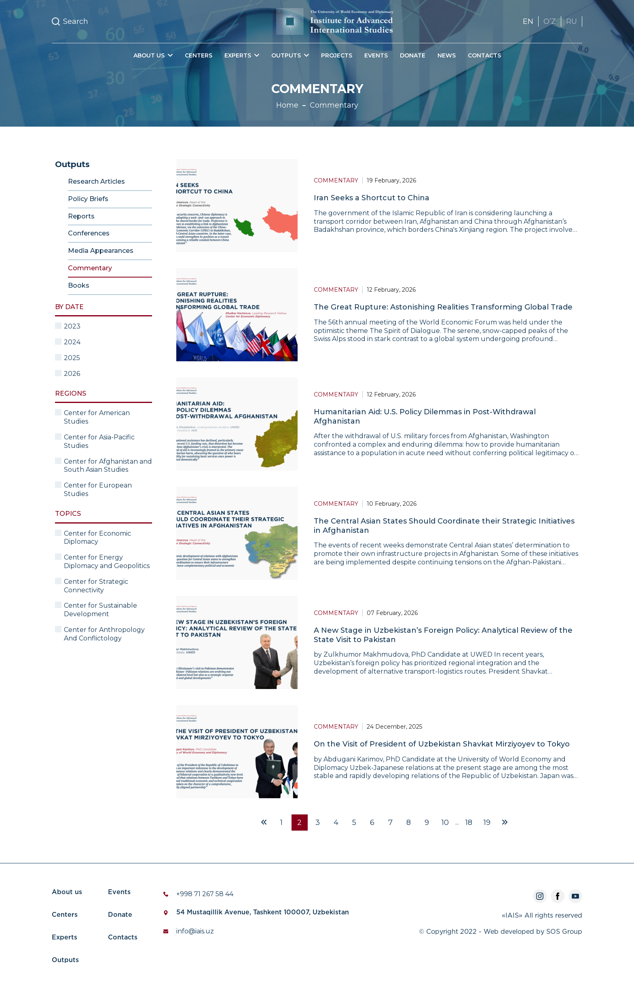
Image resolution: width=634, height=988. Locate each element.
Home (287, 105)
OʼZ (549, 21)
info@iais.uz (195, 931)
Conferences (89, 233)
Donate (412, 55)
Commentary (334, 105)
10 (445, 822)
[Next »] (504, 822)
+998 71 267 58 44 (204, 894)
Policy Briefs (88, 199)
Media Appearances (100, 250)
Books (78, 285)
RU (571, 21)
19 (487, 822)
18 (468, 822)
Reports (81, 216)
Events (376, 55)
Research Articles (96, 181)
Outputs (65, 960)
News (446, 55)
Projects (336, 55)
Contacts (484, 55)
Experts (64, 938)
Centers (198, 55)
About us (67, 892)
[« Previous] (264, 822)
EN (528, 21)
